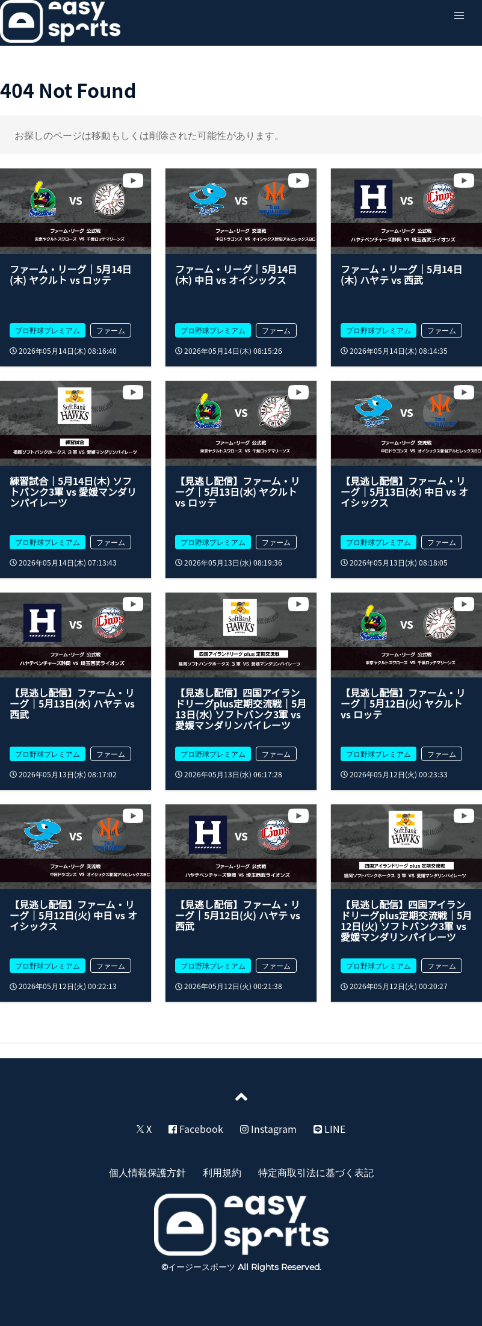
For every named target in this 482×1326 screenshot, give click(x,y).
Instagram (268, 1128)
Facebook (195, 1128)
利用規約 (222, 1172)
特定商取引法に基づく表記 (316, 1172)
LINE (329, 1128)
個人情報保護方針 (147, 1172)
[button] (459, 15)
